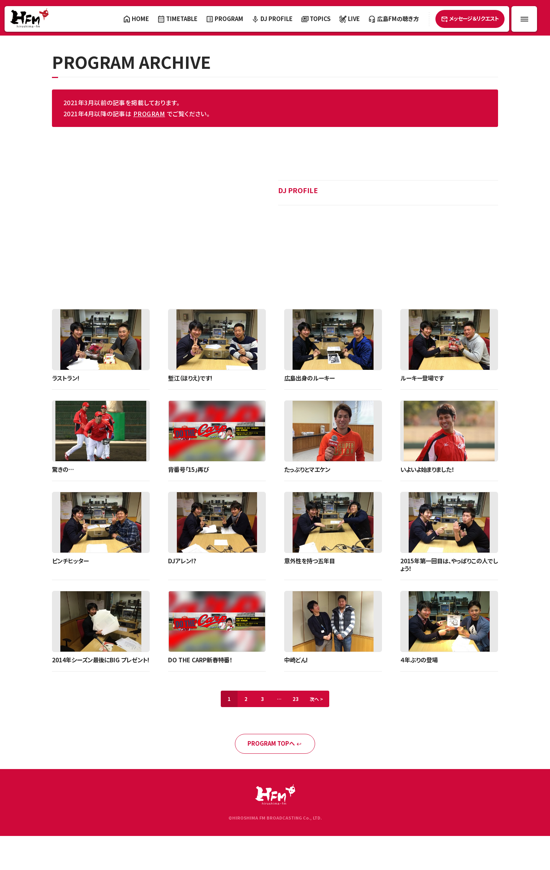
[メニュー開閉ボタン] (524, 19)
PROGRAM (149, 113)
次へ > (321, 709)
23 (298, 709)
